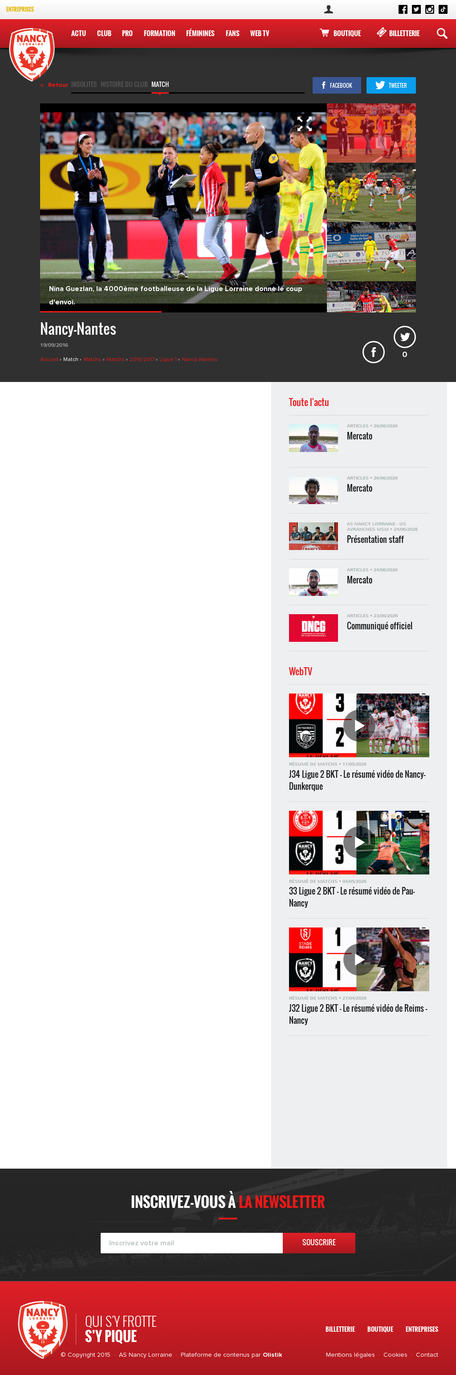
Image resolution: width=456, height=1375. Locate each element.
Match (160, 85)
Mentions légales (350, 1355)
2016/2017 (143, 359)
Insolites (84, 85)
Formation (158, 33)
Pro (126, 33)
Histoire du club (124, 85)
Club (104, 33)
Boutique (347, 33)
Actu (78, 33)
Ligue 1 (168, 359)
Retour (58, 85)
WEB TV (257, 33)
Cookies (395, 1355)
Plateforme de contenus (215, 1355)
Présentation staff (375, 539)
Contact (427, 1355)
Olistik (272, 1355)
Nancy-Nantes (200, 359)
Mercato (359, 436)
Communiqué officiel (379, 626)
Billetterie (404, 33)
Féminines (199, 33)
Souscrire (319, 1242)
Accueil (50, 359)
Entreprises (20, 9)
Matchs (93, 359)
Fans (230, 33)
